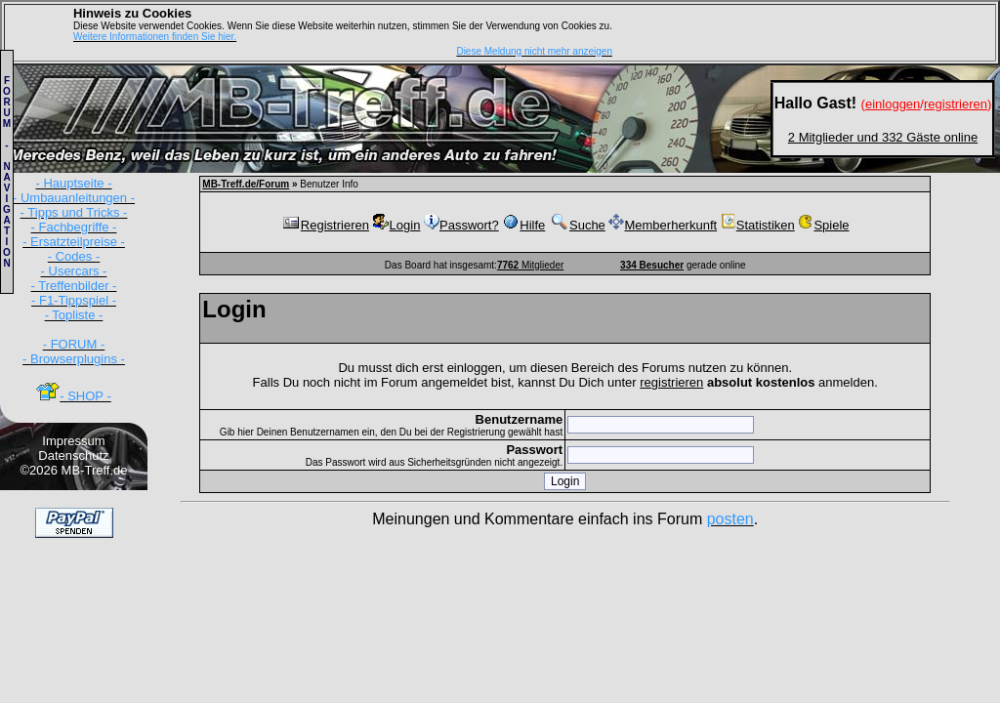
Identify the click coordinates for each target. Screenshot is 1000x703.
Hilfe (523, 225)
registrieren (671, 382)
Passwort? (461, 225)
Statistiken (758, 225)
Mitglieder (530, 265)
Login (397, 225)
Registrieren (325, 225)
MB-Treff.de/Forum (245, 184)
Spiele (823, 225)
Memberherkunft (662, 225)
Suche (577, 225)
